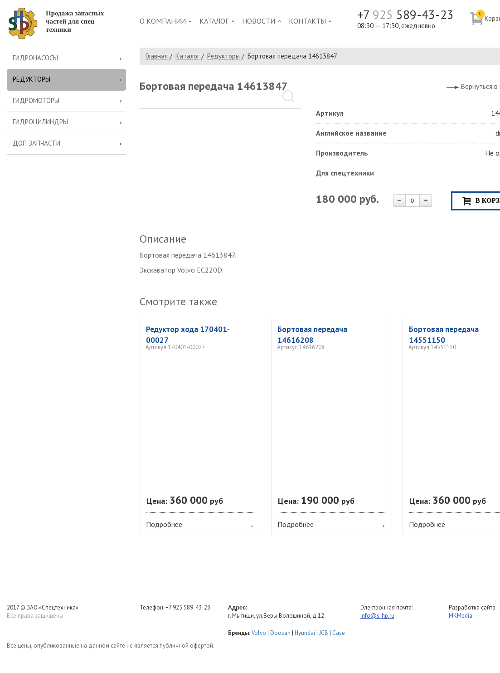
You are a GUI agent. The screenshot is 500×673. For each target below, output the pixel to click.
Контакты (307, 20)
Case (338, 633)
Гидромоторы (36, 100)
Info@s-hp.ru (377, 615)
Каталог (213, 20)
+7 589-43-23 (405, 14)
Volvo (259, 633)
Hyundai (305, 633)
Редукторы (31, 79)
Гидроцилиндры (40, 121)
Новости (258, 20)
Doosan (280, 633)
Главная (157, 56)
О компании (163, 20)
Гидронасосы (35, 58)
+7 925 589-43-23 (187, 607)
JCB (323, 633)
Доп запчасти (36, 143)
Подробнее (164, 524)
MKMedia (460, 615)
